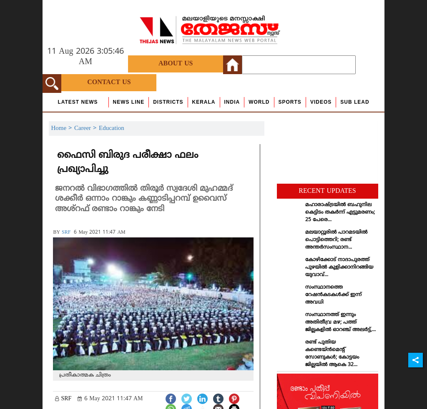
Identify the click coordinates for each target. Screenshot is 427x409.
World (259, 102)
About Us (175, 64)
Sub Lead (354, 102)
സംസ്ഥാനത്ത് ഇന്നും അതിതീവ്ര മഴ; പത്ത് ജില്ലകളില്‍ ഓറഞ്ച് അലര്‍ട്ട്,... (340, 322)
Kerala (204, 102)
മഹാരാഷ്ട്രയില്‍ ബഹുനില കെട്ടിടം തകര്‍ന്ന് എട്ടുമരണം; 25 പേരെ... (340, 212)
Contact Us (109, 82)
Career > (86, 128)
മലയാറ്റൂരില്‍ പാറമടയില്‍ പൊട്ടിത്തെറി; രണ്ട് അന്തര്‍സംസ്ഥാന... (336, 240)
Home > (62, 128)
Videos (321, 102)
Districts (168, 102)
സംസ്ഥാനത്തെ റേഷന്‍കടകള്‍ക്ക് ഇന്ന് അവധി (333, 295)
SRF (66, 232)
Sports (290, 102)
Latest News (78, 102)
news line (129, 102)
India (232, 102)
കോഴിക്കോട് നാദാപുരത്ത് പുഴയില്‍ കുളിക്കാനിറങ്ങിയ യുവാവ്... (339, 267)
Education (111, 128)
